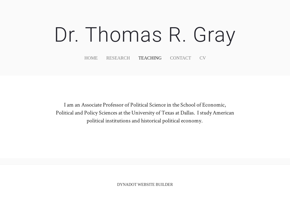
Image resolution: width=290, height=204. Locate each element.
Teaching (150, 58)
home (91, 58)
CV (203, 58)
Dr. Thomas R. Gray (145, 35)
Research (118, 58)
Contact (180, 58)
